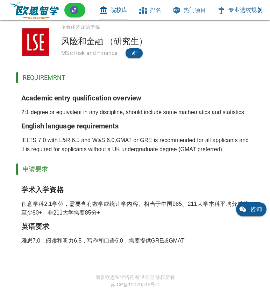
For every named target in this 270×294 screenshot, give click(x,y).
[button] (74, 10)
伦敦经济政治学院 (80, 27)
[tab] (113, 10)
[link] (34, 10)
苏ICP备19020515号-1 (135, 284)
